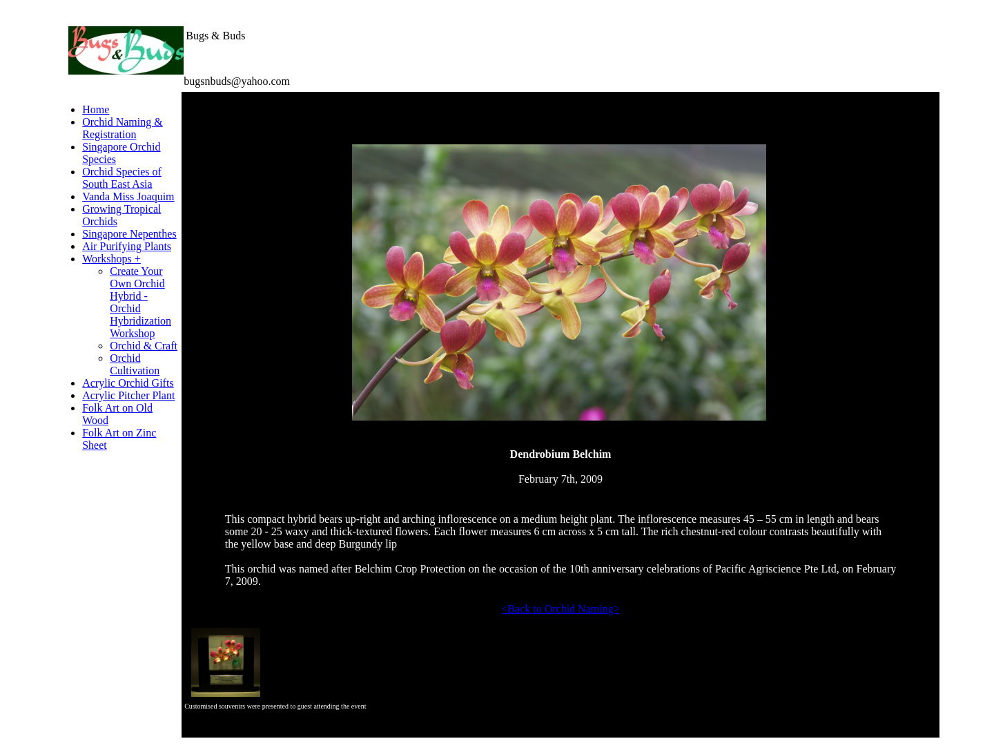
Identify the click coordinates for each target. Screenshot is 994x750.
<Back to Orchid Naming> (560, 609)
